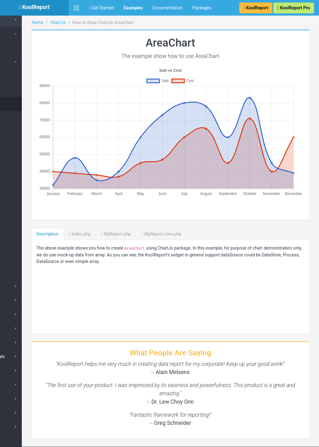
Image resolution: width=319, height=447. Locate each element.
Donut (21, 145)
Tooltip (19, 412)
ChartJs (17, 33)
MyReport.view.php (208, 210)
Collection (22, 47)
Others (18, 328)
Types (18, 61)
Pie (18, 131)
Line (19, 117)
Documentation (168, 7)
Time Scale (23, 370)
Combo (22, 216)
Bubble (22, 202)
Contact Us (302, 439)
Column (23, 75)
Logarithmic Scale (29, 356)
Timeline (23, 244)
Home (84, 22)
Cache (15, 19)
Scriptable (22, 426)
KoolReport (84, 439)
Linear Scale (24, 342)
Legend (19, 398)
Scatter (22, 188)
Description (94, 210)
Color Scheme (29, 272)
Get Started (101, 7)
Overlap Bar (26, 258)
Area (20, 103)
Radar (21, 174)
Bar (18, 89)
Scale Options (25, 384)
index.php (126, 210)
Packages (202, 7)
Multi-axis (24, 230)
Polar (20, 160)
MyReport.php (163, 210)
